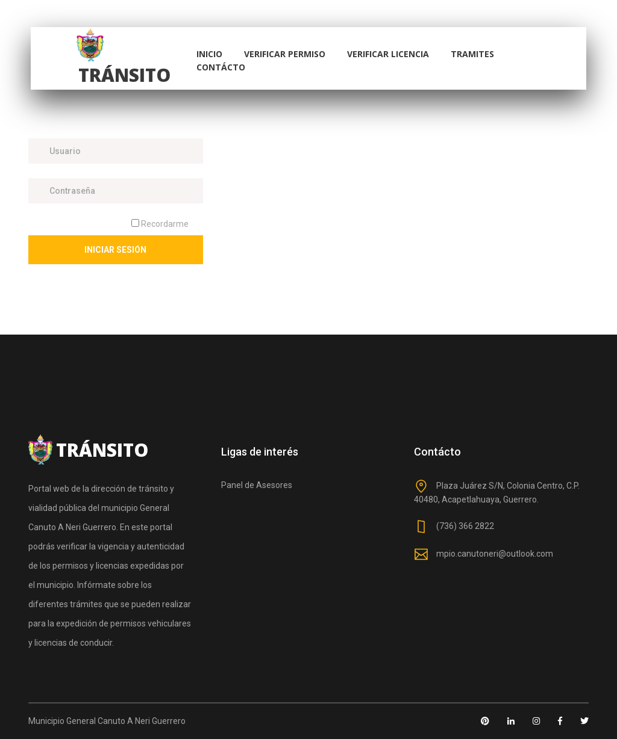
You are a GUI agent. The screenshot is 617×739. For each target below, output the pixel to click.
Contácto (220, 67)
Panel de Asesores (256, 485)
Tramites (472, 54)
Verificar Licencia (388, 54)
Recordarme (160, 224)
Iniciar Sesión (115, 250)
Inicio (209, 54)
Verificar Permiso (284, 54)
